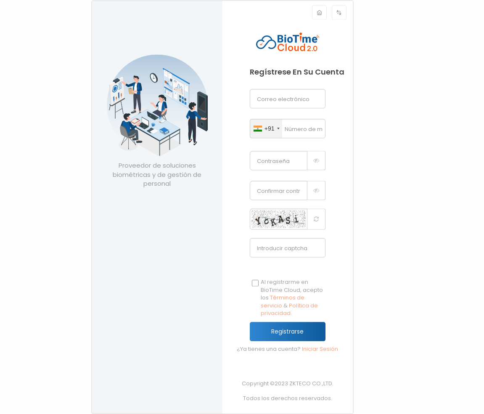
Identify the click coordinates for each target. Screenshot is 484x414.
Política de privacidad (289, 310)
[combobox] (266, 128)
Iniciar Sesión (320, 349)
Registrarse (287, 331)
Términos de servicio (282, 302)
